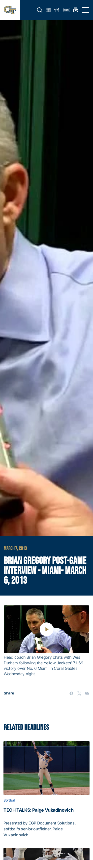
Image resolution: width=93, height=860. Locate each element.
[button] (39, 10)
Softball (9, 800)
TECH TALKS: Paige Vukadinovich (38, 810)
